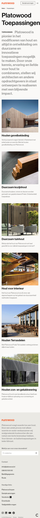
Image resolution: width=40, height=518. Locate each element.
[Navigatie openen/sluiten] (37, 3)
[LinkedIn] (6, 513)
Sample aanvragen (28, 3)
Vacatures (7, 497)
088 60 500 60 (7, 470)
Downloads (6, 501)
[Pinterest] (14, 513)
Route (4, 478)
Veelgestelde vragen (9, 505)
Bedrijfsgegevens (8, 474)
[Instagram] (3, 513)
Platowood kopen (8, 490)
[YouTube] (10, 513)
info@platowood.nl (8, 467)
